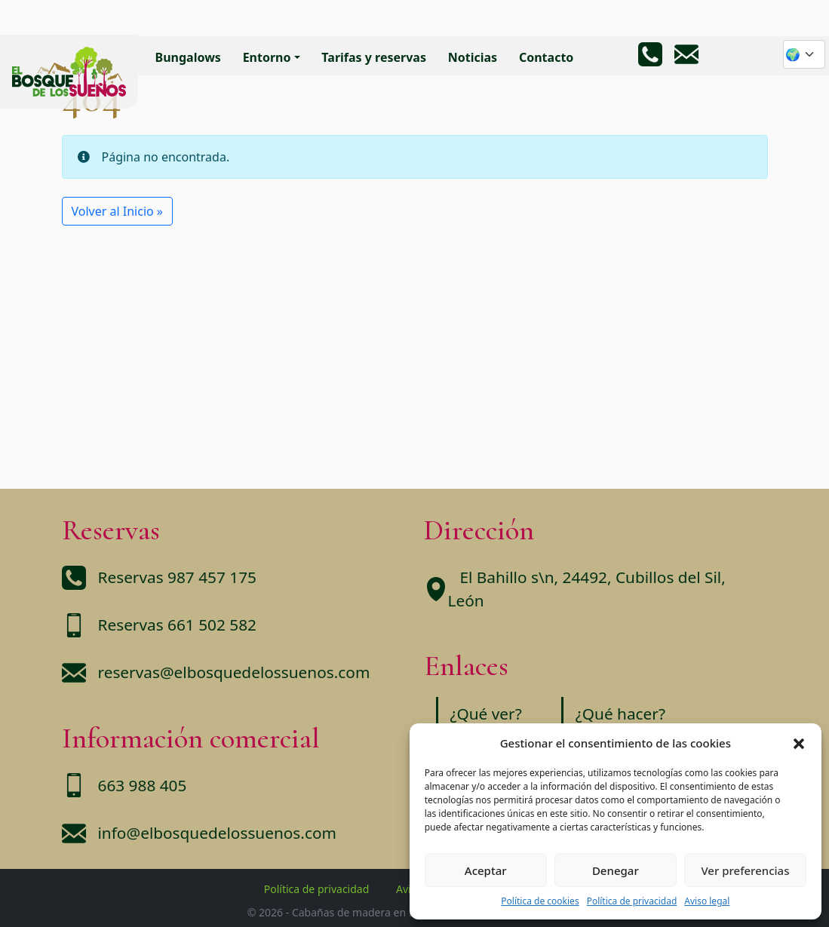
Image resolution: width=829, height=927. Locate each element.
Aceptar (486, 870)
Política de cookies (540, 901)
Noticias (472, 57)
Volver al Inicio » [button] (118, 211)
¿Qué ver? (486, 713)
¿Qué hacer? (620, 713)
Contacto (546, 57)
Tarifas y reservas (373, 57)
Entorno (267, 57)
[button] (798, 743)
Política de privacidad (632, 901)
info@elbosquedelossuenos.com (217, 832)
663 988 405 (142, 785)
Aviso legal (706, 901)
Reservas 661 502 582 (177, 624)
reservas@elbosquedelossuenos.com (234, 672)
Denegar (615, 870)
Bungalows (188, 57)
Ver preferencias (745, 870)
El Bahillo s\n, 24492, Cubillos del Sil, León (587, 588)
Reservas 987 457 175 (177, 577)
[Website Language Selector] (804, 54)
